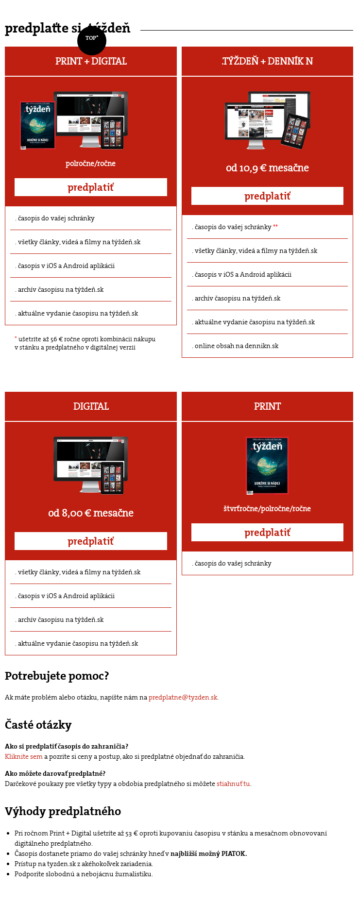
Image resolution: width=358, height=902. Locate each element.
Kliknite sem (24, 756)
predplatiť (91, 187)
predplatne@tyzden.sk (183, 697)
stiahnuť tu (233, 783)
